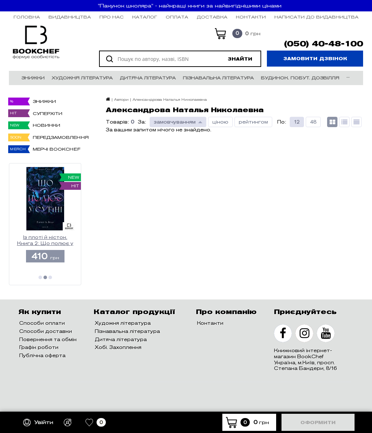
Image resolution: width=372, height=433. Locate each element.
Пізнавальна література (218, 77)
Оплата (177, 17)
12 (297, 122)
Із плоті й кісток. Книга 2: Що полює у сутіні (45, 240)
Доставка (212, 17)
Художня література (82, 77)
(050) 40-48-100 (323, 44)
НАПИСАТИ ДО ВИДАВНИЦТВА (316, 17)
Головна (27, 17)
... (348, 76)
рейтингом (253, 122)
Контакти (251, 17)
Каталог (144, 17)
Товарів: (117, 122)
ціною (220, 122)
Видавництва (69, 17)
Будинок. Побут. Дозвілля (300, 77)
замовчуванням (175, 122)
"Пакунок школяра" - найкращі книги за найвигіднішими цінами (189, 5)
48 (313, 122)
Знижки (33, 77)
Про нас (111, 17)
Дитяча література (148, 77)
